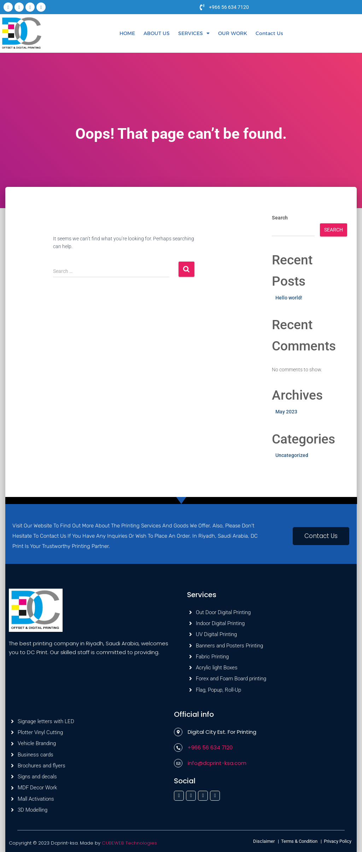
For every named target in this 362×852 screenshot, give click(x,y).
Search (280, 218)
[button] (194, 33)
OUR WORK (232, 33)
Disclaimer (264, 841)
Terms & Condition (299, 841)
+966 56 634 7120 (229, 7)
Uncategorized (291, 455)
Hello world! (288, 298)
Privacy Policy (337, 841)
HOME (127, 33)
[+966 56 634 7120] (202, 7)
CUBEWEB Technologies (129, 843)
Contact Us (269, 33)
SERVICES (194, 33)
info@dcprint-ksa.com (217, 763)
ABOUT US (157, 33)
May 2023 (286, 411)
